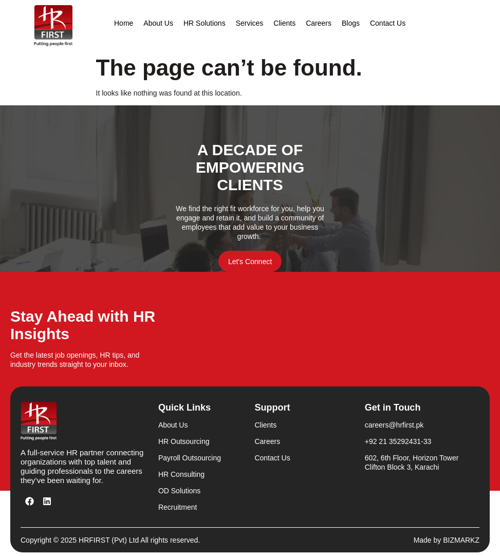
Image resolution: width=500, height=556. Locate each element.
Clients (284, 23)
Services (250, 23)
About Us (158, 23)
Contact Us (387, 23)
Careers (318, 23)
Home (123, 23)
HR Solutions (204, 23)
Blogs (351, 23)
